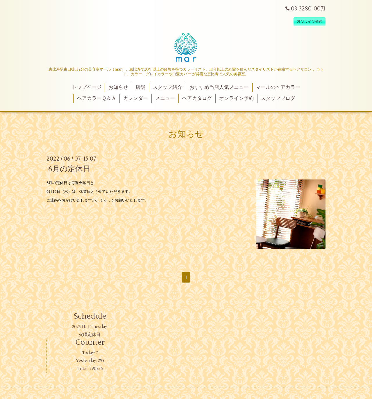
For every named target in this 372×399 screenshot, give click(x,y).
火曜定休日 (90, 334)
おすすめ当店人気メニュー (219, 87)
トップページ (86, 87)
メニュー (165, 98)
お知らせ (118, 87)
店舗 (140, 87)
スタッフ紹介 (167, 87)
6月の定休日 (69, 169)
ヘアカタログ (197, 98)
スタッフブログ (278, 98)
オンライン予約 (236, 98)
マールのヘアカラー (278, 87)
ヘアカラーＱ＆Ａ (96, 98)
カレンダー (135, 98)
